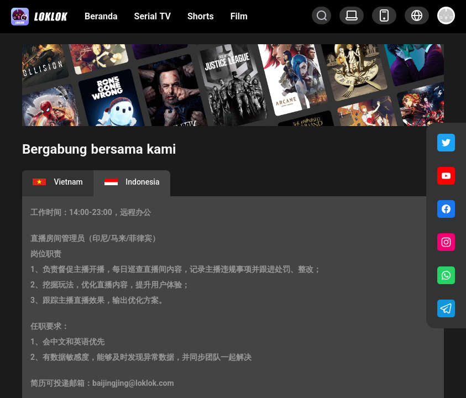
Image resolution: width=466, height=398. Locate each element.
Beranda (101, 16)
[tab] (58, 183)
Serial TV (152, 16)
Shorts (200, 16)
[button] (417, 15)
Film (239, 16)
